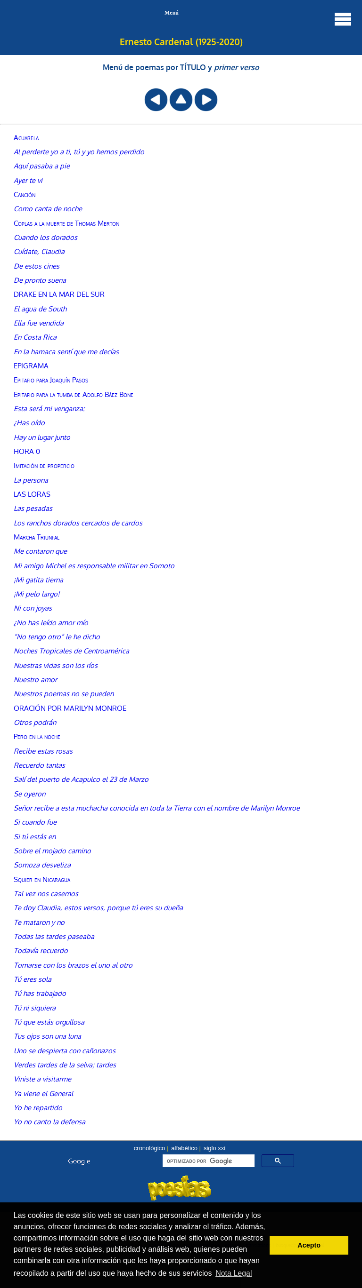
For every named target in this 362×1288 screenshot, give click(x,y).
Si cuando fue (35, 822)
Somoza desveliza (42, 864)
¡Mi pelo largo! (36, 593)
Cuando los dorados (45, 237)
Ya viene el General (43, 1093)
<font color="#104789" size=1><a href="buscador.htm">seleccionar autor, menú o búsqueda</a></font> (181, 1176)
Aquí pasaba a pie (42, 165)
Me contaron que (40, 551)
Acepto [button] (309, 1245)
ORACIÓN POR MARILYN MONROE (70, 708)
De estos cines (36, 266)
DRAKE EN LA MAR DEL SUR (59, 294)
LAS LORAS (32, 494)
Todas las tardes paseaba (54, 936)
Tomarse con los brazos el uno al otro (73, 965)
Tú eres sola (32, 979)
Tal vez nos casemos (46, 893)
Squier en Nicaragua (42, 879)
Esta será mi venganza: (49, 408)
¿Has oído (29, 422)
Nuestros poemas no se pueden (64, 693)
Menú (259, 18)
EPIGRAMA (31, 365)
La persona (31, 480)
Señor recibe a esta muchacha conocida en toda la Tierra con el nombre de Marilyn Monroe (157, 807)
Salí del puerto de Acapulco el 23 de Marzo (81, 779)
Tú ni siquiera (35, 1007)
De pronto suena (40, 280)
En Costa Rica (35, 337)
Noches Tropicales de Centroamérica (71, 650)
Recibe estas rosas (43, 751)
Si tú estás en (35, 836)
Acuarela (26, 137)
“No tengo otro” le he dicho (57, 636)
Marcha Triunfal (36, 537)
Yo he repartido (38, 1107)
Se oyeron (29, 793)
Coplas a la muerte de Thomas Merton (66, 223)
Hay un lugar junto (42, 437)
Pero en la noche (37, 736)
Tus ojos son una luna (47, 1036)
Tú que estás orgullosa (49, 1022)
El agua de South (40, 308)
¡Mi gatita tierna (38, 579)
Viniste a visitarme (42, 1078)
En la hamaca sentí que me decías (66, 351)
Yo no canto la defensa (49, 1121)
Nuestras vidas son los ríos (56, 665)
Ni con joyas (33, 608)
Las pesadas (33, 508)
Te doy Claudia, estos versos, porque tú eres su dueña (98, 907)
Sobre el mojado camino (52, 850)
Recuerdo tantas (39, 765)
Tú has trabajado (40, 993)
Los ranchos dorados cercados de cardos (78, 522)
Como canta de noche (48, 208)
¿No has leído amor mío (51, 622)
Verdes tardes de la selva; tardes (65, 1064)
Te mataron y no (39, 922)
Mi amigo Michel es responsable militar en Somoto (94, 565)
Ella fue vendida (39, 322)
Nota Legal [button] (233, 1273)
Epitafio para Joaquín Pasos (51, 379)
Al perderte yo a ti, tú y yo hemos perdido (79, 151)
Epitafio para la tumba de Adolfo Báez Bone (73, 394)
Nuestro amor (35, 679)
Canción (24, 194)
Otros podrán (35, 722)
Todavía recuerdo (41, 950)
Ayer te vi (28, 180)
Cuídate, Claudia (39, 251)
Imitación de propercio (44, 465)
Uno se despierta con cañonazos (64, 1050)
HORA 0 (27, 451)
